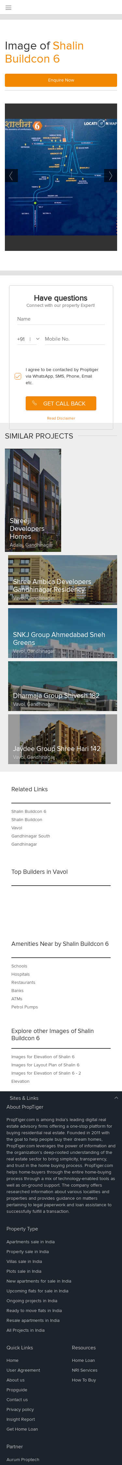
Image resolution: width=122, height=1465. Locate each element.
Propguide (17, 1390)
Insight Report (21, 1419)
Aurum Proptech (23, 1459)
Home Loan (83, 1360)
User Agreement (23, 1370)
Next (110, 175)
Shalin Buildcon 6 (44, 52)
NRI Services (85, 1370)
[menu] (8, 8)
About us (16, 1380)
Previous (11, 175)
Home (13, 1360)
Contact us (17, 1399)
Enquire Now (61, 80)
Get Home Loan (22, 1429)
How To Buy (84, 1380)
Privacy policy (20, 1409)
